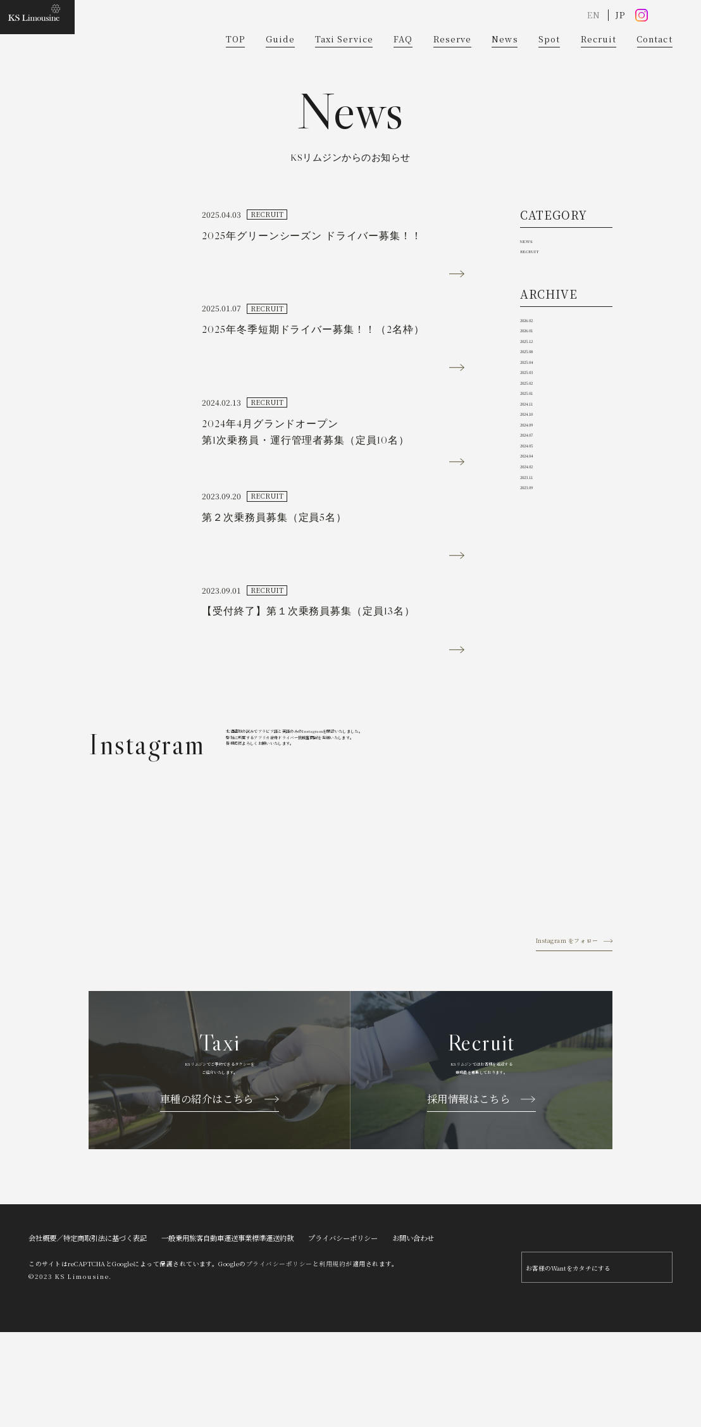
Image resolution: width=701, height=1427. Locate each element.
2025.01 (537, 533)
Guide (280, 62)
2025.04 (537, 473)
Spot (549, 62)
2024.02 (537, 676)
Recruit (598, 62)
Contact (654, 62)
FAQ (403, 62)
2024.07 (537, 615)
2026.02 (537, 391)
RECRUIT (542, 313)
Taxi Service (344, 62)
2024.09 (537, 595)
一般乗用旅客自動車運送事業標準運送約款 (227, 1327)
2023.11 (537, 697)
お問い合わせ (413, 1327)
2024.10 (537, 575)
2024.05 (537, 636)
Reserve (452, 62)
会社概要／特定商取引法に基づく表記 (87, 1327)
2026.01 (537, 411)
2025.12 (537, 432)
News (505, 62)
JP (620, 38)
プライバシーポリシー (343, 1327)
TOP (235, 62)
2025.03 (537, 493)
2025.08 (537, 452)
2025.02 (537, 513)
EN (593, 38)
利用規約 (332, 1353)
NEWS (534, 292)
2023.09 (537, 717)
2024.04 (537, 656)
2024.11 (537, 554)
